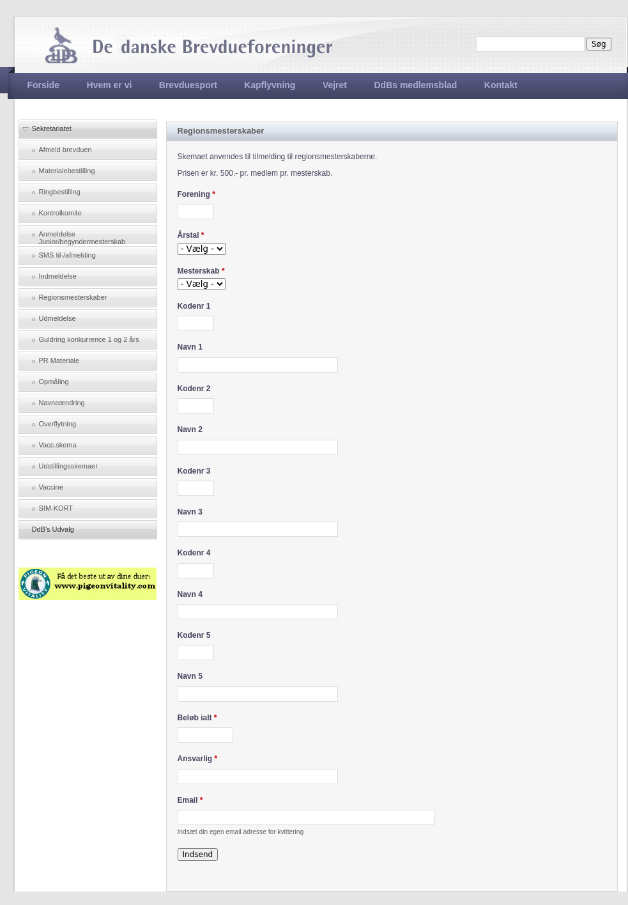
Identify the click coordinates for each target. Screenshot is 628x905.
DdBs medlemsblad (415, 85)
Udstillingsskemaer (68, 466)
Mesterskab (201, 271)
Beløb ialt (197, 717)
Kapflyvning (269, 85)
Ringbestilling (59, 192)
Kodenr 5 (194, 635)
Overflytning (58, 424)
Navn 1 (190, 347)
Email (190, 800)
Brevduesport (188, 85)
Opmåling (54, 381)
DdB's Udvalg (53, 529)
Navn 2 (190, 429)
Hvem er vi (109, 85)
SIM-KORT (56, 508)
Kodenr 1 (194, 306)
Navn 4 (190, 594)
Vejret (335, 85)
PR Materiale (59, 360)
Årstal (191, 235)
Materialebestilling (67, 170)
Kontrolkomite (60, 213)
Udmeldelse (57, 318)
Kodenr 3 (194, 471)
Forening (196, 194)
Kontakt (500, 85)
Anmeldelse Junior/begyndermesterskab (82, 237)
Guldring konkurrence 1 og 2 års (89, 339)
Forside (43, 85)
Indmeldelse (58, 276)
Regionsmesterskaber (73, 297)
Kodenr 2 (194, 388)
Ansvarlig (198, 758)
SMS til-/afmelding (67, 255)
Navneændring (62, 402)
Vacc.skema (58, 445)
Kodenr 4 (194, 552)
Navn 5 (190, 676)
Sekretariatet (52, 128)
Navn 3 (190, 511)
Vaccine (51, 487)
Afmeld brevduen (65, 149)
